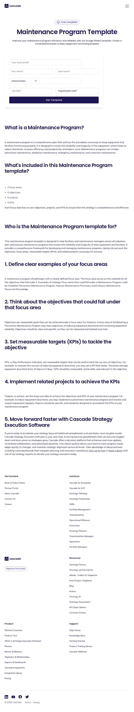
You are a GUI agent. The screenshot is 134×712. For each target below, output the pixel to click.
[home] (13, 6)
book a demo (115, 450)
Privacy (36, 702)
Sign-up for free (97, 450)
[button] (126, 6)
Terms (28, 702)
